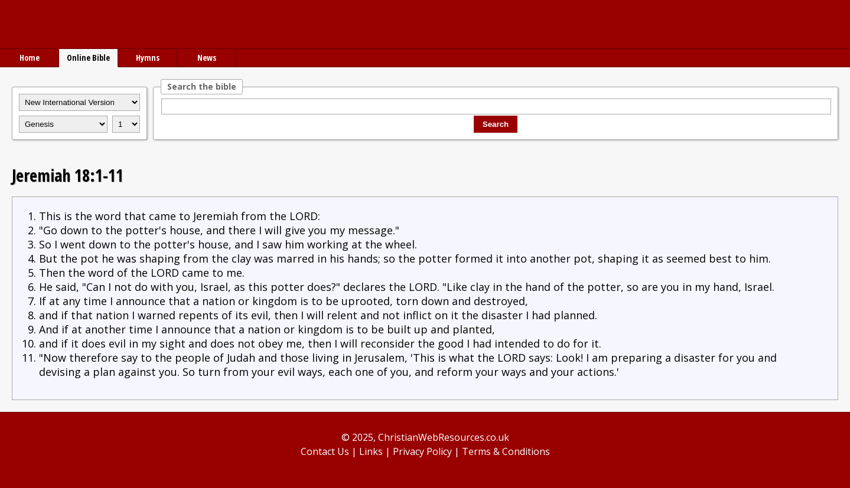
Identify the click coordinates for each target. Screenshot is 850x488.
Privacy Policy (422, 451)
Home (29, 57)
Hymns (147, 57)
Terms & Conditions (506, 451)
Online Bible (88, 57)
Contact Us (325, 451)
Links (371, 451)
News (206, 57)
